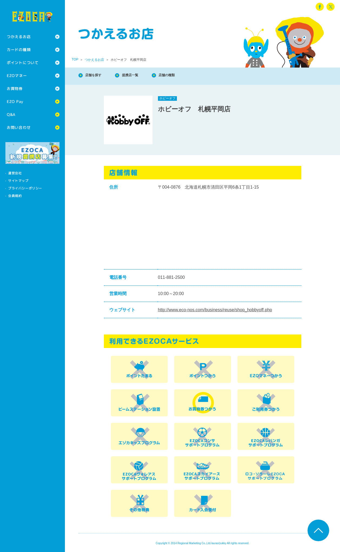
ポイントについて (23, 62)
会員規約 (15, 195)
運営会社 (15, 173)
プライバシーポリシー (25, 188)
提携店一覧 (140, 75)
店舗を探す (97, 75)
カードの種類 (19, 49)
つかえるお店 (19, 36)
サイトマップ (18, 180)
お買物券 (15, 88)
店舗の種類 (184, 75)
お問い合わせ (19, 127)
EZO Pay (15, 101)
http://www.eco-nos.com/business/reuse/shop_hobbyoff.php (215, 309)
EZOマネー (17, 75)
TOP (75, 59)
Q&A (11, 114)
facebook (320, 7)
